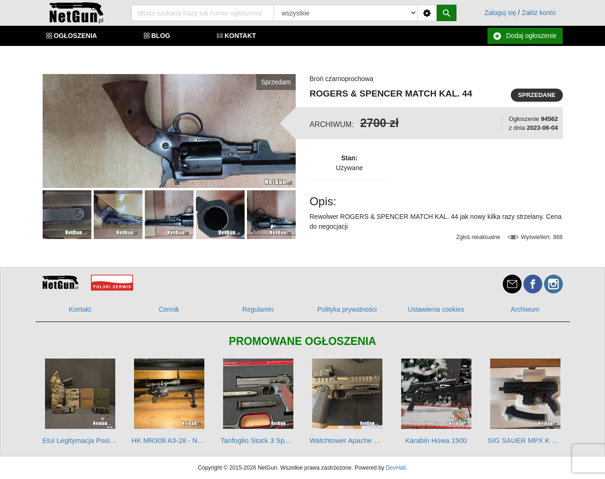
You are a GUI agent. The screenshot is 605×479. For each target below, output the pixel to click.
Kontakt (80, 309)
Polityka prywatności (347, 309)
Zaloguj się (500, 12)
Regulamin (258, 309)
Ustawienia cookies (436, 309)
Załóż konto (538, 12)
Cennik (169, 309)
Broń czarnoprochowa (341, 78)
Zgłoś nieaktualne (478, 237)
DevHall (395, 467)
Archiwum (525, 309)
